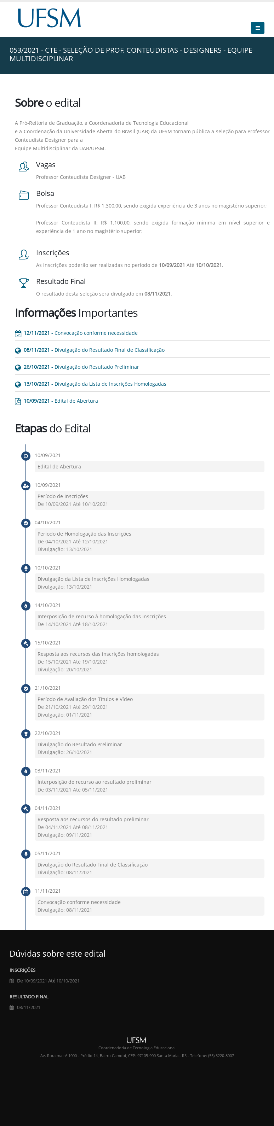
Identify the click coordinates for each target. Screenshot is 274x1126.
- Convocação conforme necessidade (81, 332)
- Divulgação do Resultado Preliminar (81, 366)
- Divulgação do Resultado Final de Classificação (94, 349)
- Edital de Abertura (61, 400)
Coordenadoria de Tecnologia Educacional (137, 1047)
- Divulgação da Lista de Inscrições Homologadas (95, 383)
